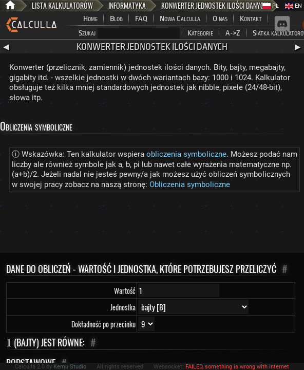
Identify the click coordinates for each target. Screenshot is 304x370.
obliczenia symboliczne (186, 154)
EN (293, 6)
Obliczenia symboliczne (189, 184)
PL (270, 6)
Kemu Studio (69, 366)
